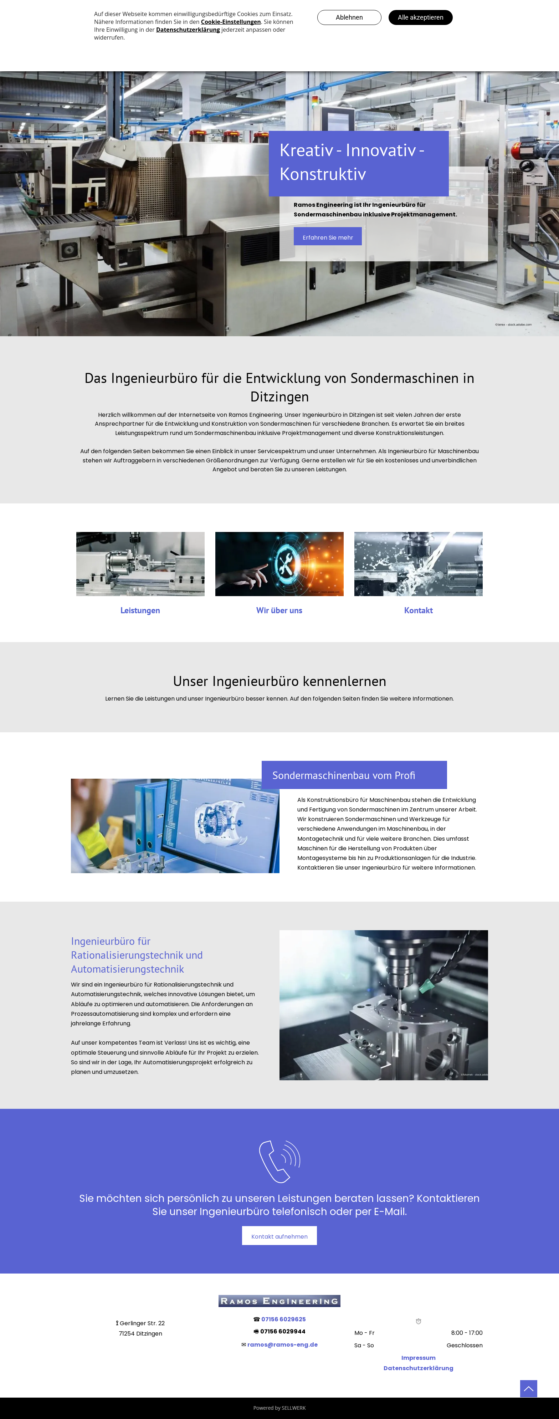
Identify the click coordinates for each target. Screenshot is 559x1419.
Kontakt (418, 610)
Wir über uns (279, 610)
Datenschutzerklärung (418, 1368)
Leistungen (140, 610)
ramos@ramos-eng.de (282, 1345)
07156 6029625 (283, 1319)
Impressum (418, 1358)
